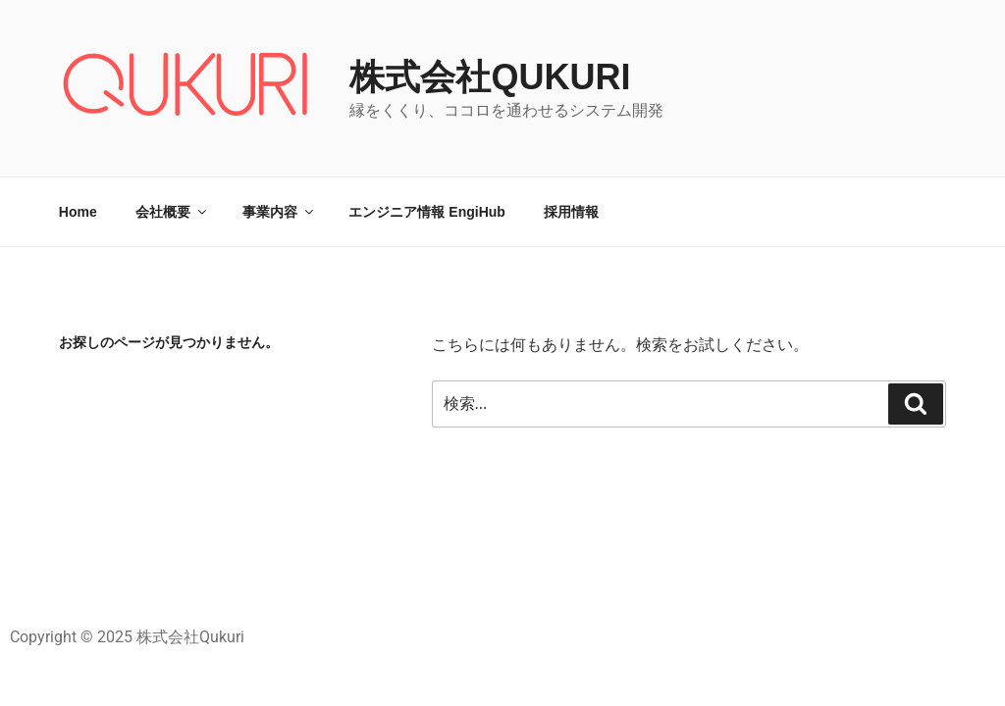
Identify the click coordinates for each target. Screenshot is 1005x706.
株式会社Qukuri (489, 77)
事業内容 (279, 212)
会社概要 (172, 212)
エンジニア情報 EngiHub (426, 212)
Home (78, 212)
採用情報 (571, 212)
